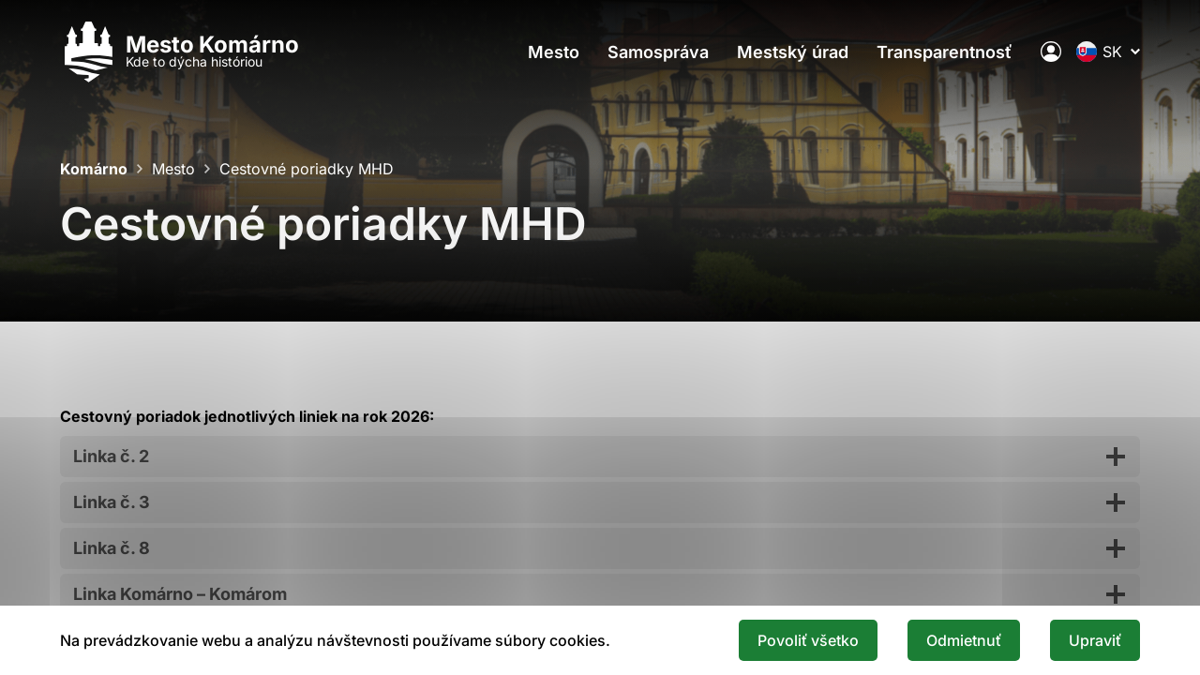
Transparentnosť (944, 52)
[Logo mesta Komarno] (179, 52)
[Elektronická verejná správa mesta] (1051, 51)
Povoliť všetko (808, 640)
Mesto (553, 52)
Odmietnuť (963, 640)
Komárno (94, 168)
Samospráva (658, 52)
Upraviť (1095, 640)
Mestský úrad (792, 52)
